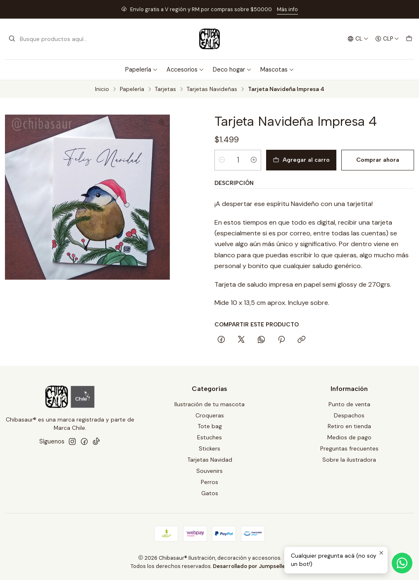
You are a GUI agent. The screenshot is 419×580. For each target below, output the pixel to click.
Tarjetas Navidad (209, 459)
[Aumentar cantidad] (254, 160)
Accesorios (185, 69)
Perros (209, 482)
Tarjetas (165, 89)
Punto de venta (349, 404)
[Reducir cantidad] (222, 160)
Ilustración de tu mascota (209, 404)
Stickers (209, 448)
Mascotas (277, 69)
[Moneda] (387, 39)
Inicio (102, 89)
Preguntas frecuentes (349, 448)
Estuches (209, 437)
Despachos (349, 415)
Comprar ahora (377, 159)
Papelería (141, 69)
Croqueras (209, 415)
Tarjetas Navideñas (212, 89)
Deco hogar (232, 69)
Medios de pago (349, 437)
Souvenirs (209, 471)
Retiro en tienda (349, 426)
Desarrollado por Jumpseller (250, 566)
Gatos (209, 493)
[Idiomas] (358, 39)
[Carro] (409, 39)
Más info (287, 9)
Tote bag (210, 426)
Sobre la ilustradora (349, 459)
